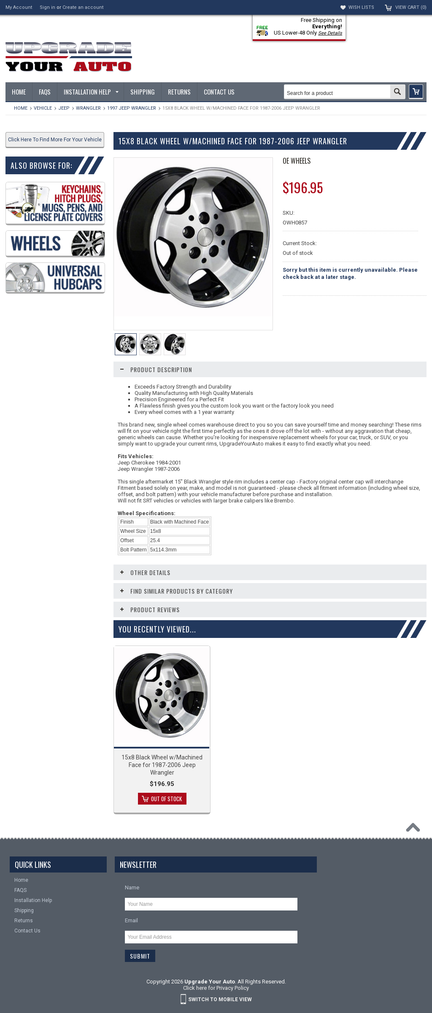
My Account (18, 7)
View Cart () (411, 7)
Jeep (64, 108)
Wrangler (88, 108)
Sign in (47, 7)
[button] (416, 91)
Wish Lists (361, 7)
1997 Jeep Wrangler (131, 108)
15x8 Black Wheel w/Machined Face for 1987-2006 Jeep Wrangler (162, 765)
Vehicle (43, 108)
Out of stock (166, 798)
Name (132, 887)
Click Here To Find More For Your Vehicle (55, 140)
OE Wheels (296, 161)
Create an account (82, 7)
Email (131, 920)
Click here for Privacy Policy (216, 988)
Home (20, 108)
